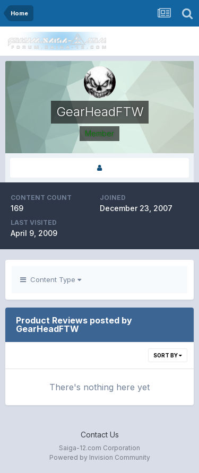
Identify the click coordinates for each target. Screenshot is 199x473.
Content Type (50, 279)
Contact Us (100, 434)
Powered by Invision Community (99, 457)
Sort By (167, 355)
